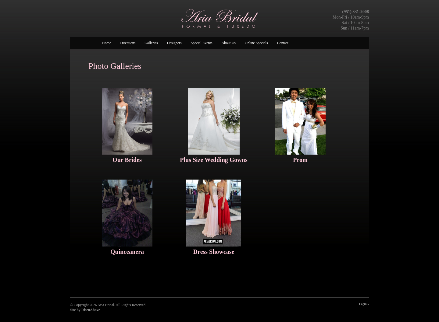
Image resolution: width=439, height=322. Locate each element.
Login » (364, 304)
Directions (127, 43)
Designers (174, 43)
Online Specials (256, 43)
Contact (282, 43)
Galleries (151, 43)
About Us (229, 43)
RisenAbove (90, 310)
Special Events (201, 43)
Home (106, 43)
